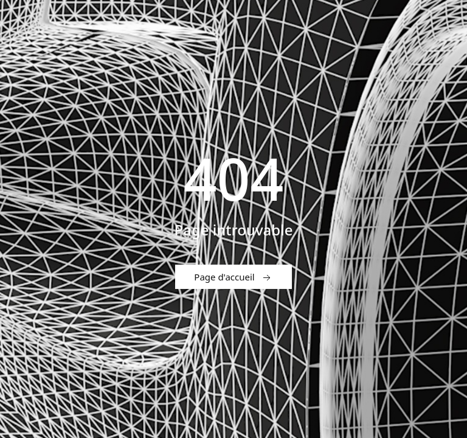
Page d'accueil (233, 277)
